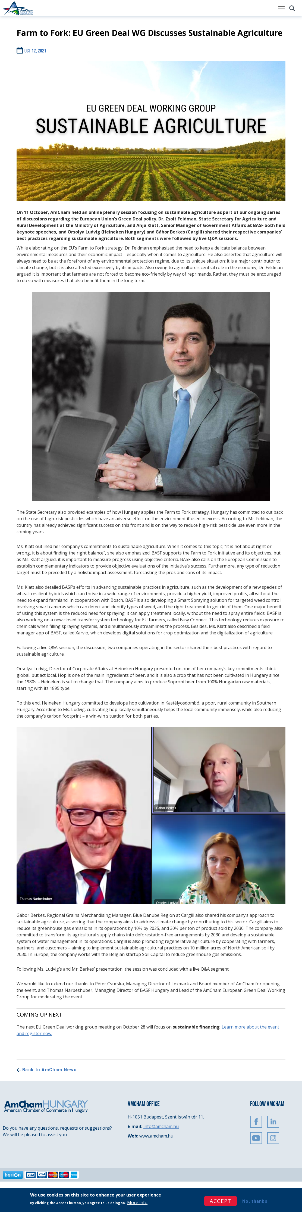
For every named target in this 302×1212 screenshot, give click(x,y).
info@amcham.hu (161, 1126)
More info (137, 1202)
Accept (220, 1201)
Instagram (273, 1138)
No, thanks (255, 1201)
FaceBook (256, 1122)
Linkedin (273, 1122)
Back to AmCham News (49, 1069)
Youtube (256, 1138)
